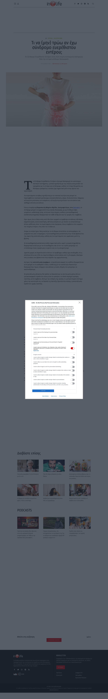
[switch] (73, 332)
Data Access (54, 396)
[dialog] (54, 349)
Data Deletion (45, 396)
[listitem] (54, 328)
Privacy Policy (62, 396)
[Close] (80, 302)
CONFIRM (43, 390)
